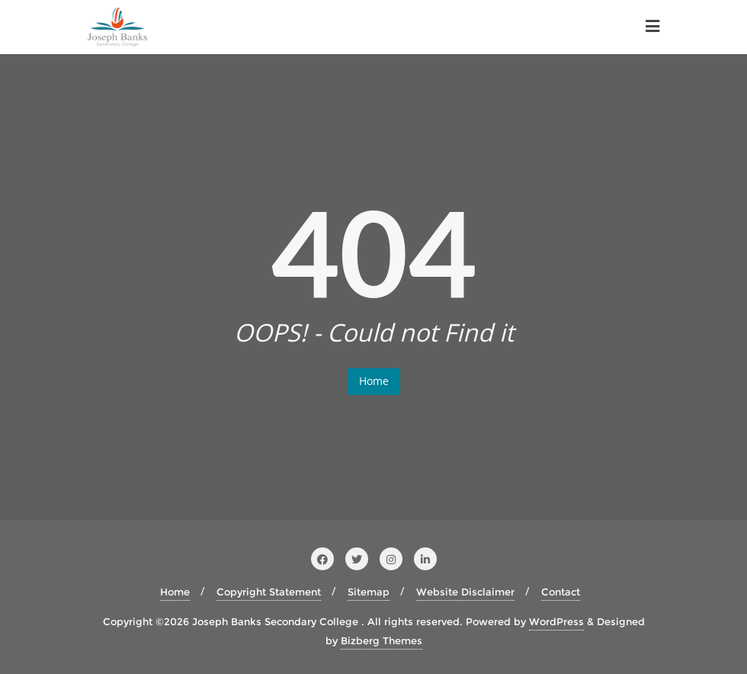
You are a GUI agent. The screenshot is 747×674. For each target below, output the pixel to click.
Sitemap (369, 592)
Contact (560, 592)
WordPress (556, 621)
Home (374, 381)
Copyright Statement (268, 592)
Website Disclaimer (465, 592)
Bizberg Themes (381, 640)
